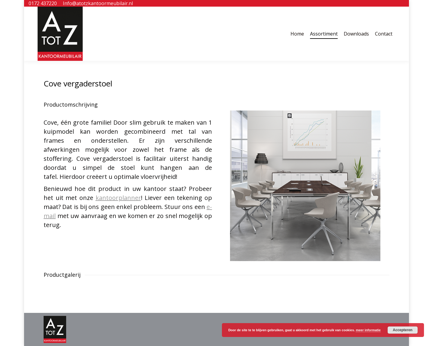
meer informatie (368, 330)
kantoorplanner (118, 198)
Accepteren (402, 330)
